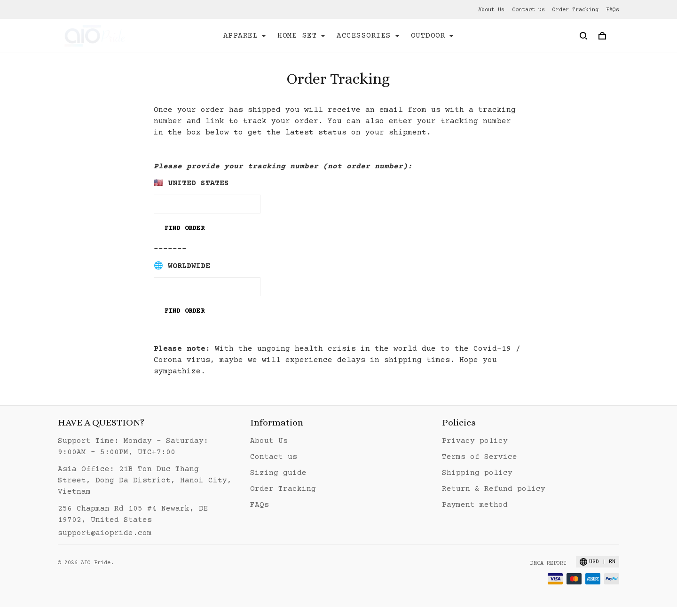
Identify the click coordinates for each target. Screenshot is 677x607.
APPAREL (245, 36)
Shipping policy (477, 473)
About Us (491, 10)
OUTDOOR (432, 36)
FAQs (612, 10)
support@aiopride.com (105, 533)
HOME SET (301, 36)
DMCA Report (548, 563)
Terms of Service (479, 457)
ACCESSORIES (368, 36)
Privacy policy (475, 441)
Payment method (475, 505)
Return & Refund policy (493, 489)
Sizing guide (278, 473)
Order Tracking (575, 10)
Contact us (528, 10)
